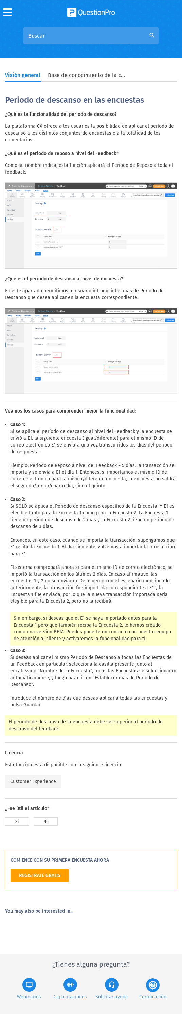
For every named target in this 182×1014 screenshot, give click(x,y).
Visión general (22, 75)
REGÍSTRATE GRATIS (39, 875)
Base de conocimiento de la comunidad (87, 75)
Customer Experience (33, 781)
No (46, 821)
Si (17, 821)
